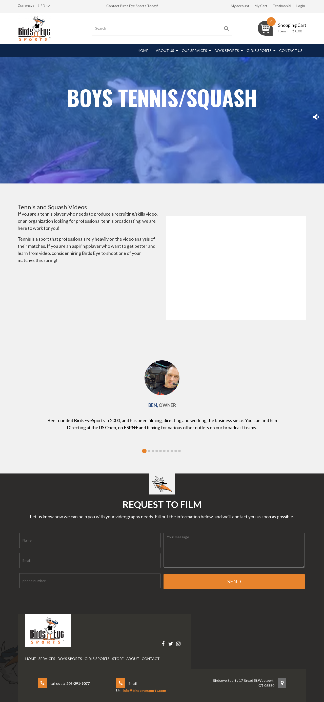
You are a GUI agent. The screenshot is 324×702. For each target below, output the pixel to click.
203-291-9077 (78, 683)
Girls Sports (259, 50)
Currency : (26, 5)
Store (118, 658)
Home (143, 50)
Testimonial (282, 6)
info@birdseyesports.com (144, 690)
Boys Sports (227, 50)
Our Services (194, 50)
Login (300, 6)
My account (240, 6)
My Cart (261, 6)
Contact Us (290, 50)
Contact (151, 658)
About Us (165, 50)
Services (46, 658)
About (132, 658)
